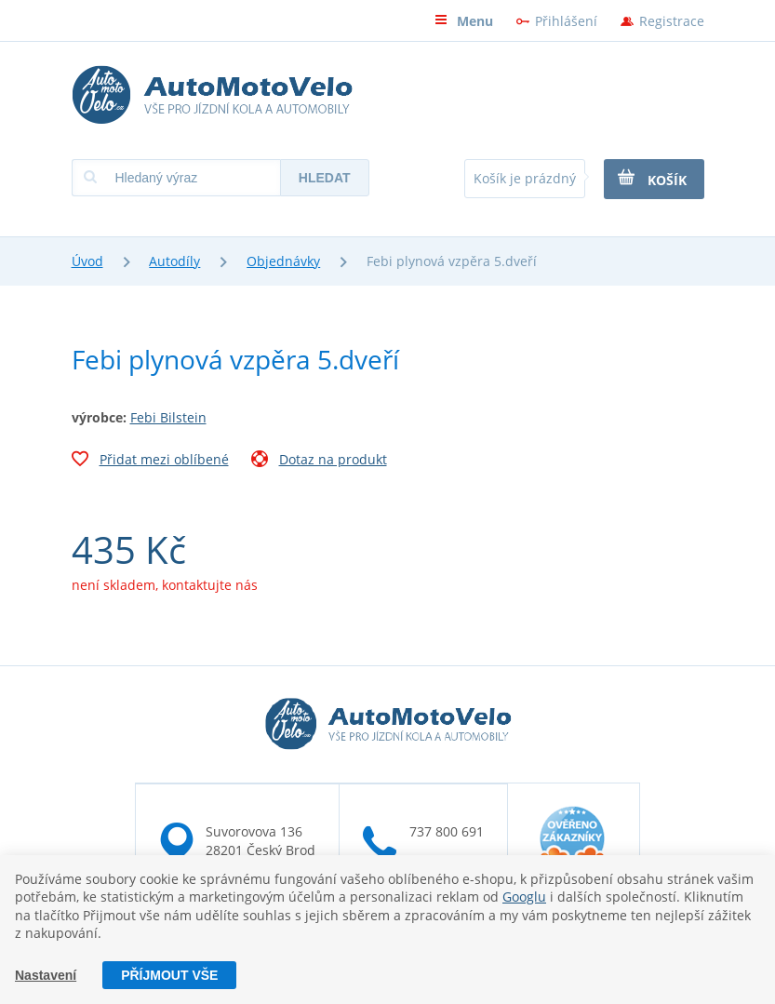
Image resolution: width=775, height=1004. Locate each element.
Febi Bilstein (168, 417)
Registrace (671, 21)
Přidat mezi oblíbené (150, 461)
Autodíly (174, 261)
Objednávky (283, 261)
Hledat (325, 177)
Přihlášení (566, 21)
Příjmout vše (169, 975)
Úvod (87, 261)
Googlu (524, 896)
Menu (463, 21)
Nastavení (45, 975)
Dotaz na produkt (319, 461)
